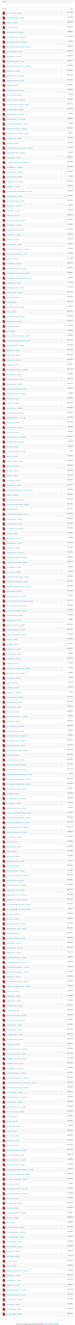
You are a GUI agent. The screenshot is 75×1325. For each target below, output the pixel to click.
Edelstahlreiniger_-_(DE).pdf (13, 283)
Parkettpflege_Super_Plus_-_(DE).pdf (16, 798)
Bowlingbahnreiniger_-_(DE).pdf (15, 182)
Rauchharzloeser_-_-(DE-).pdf (14, 847)
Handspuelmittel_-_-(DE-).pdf (14, 543)
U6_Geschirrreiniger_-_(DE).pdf (14, 1039)
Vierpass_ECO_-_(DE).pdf (13, 1251)
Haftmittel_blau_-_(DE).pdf (13, 538)
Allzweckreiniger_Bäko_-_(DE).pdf (15, 61)
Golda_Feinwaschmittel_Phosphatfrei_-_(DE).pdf (19, 490)
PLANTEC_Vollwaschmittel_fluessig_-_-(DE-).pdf (19, 813)
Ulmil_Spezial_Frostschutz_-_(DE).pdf (16, 1213)
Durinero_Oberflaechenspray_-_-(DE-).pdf (17, 249)
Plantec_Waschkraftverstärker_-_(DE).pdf (17, 827)
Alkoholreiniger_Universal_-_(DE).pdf (16, 42)
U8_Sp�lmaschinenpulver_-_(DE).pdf (16, 1059)
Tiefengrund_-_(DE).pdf (12, 991)
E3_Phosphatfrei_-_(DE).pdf (13, 264)
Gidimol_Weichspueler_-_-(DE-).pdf (15, 418)
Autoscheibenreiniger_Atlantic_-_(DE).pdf (17, 124)
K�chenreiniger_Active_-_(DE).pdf (15, 673)
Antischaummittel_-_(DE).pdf (14, 95)
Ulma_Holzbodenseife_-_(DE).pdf (15, 1165)
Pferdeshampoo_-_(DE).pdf (13, 803)
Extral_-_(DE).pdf (10, 331)
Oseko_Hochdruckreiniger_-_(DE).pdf (16, 765)
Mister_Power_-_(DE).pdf (12, 712)
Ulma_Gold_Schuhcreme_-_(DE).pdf (15, 1160)
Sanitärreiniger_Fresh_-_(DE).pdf (15, 880)
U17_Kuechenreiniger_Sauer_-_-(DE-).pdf (17, 1078)
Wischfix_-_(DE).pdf (11, 1266)
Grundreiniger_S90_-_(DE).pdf (14, 524)
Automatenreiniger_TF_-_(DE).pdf (15, 114)
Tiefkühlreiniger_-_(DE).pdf (13, 996)
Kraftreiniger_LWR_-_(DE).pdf (14, 654)
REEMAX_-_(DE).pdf (11, 851)
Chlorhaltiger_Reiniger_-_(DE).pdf (15, 201)
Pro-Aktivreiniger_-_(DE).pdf (13, 837)
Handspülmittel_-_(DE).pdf (13, 548)
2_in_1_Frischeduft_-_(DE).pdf (14, 13)
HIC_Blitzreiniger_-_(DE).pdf (13, 567)
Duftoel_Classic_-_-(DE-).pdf (13, 206)
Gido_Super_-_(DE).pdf (12, 471)
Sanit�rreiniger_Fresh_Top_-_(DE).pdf (16, 895)
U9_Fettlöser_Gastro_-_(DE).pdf (14, 1063)
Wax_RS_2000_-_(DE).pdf (12, 1256)
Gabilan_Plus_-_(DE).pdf (12, 398)
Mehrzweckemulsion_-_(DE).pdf (14, 697)
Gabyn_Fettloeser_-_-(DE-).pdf (14, 408)
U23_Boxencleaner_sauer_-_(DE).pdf (16, 1107)
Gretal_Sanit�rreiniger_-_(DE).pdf (15, 500)
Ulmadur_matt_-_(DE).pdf (13, 1126)
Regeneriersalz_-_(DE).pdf (13, 856)
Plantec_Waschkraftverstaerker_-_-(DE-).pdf (18, 822)
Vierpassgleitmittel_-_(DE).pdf (14, 1247)
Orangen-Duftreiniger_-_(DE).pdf (15, 731)
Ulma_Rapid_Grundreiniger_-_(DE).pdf (16, 1179)
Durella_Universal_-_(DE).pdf (14, 244)
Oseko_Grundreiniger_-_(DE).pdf (15, 760)
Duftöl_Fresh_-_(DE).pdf (12, 215)
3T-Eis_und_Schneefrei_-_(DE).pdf (15, 18)
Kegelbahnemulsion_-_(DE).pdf (14, 615)
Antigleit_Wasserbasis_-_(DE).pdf (15, 80)
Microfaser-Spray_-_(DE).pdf (13, 707)
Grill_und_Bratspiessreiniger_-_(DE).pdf (17, 514)
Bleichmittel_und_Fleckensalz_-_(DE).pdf (17, 162)
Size (71, 9)
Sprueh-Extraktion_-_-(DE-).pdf (14, 948)
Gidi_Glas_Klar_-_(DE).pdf (13, 423)
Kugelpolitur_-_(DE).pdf (12, 663)
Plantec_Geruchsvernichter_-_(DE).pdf (16, 808)
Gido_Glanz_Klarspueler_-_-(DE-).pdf (16, 451)
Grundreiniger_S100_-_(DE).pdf (14, 529)
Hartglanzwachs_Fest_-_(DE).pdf (15, 553)
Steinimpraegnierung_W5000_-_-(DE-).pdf (17, 972)
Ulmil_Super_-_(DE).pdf (12, 1218)
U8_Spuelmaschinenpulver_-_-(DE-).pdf (16, 1049)
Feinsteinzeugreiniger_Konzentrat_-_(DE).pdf (18, 341)
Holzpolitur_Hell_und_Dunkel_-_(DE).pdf (17, 582)
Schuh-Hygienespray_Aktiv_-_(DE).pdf (16, 928)
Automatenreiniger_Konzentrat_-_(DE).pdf (17, 105)
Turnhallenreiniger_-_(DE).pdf (14, 1006)
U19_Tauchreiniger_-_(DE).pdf (14, 1092)
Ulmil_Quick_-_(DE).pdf (12, 1208)
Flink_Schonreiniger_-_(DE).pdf (14, 384)
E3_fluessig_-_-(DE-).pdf (12, 259)
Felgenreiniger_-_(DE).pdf (13, 350)
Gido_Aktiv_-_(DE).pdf (12, 447)
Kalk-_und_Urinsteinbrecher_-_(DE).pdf (16, 606)
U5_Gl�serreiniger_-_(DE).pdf (14, 1034)
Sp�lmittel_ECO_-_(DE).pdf (13, 953)
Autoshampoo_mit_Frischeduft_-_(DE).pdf (17, 133)
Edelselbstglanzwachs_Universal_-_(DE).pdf (18, 273)
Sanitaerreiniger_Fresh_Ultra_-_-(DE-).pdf (17, 875)
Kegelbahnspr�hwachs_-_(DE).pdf (15, 630)
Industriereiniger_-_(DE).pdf (13, 591)
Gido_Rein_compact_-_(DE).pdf (14, 461)
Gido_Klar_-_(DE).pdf (11, 456)
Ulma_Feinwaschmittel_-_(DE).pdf (15, 1155)
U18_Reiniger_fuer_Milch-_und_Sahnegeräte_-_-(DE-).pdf (21, 1083)
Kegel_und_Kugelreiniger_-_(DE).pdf (15, 635)
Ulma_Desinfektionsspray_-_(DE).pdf (16, 1150)
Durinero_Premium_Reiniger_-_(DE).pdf (16, 254)
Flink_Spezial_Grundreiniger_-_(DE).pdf (16, 389)
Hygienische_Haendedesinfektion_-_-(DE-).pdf (18, 586)
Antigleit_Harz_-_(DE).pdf (13, 71)
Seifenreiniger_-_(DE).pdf (13, 933)
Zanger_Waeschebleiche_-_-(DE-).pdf (16, 1290)
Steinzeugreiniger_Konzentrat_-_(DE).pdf (17, 981)
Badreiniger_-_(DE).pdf (12, 143)
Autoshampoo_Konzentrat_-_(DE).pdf (16, 129)
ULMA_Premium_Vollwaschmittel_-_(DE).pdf (18, 1174)
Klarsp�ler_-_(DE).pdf (12, 644)
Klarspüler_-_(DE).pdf (12, 639)
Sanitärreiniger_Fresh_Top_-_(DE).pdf (16, 885)
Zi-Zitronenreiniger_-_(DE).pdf (14, 1300)
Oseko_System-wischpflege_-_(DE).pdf (16, 789)
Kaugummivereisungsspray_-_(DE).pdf (16, 610)
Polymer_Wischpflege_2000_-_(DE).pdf (16, 832)
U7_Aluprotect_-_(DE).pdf (13, 1044)
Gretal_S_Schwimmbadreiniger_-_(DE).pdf (17, 504)
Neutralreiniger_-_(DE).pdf (13, 721)
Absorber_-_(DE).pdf (11, 23)
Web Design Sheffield (51, 1324)
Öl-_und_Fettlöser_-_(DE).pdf (14, 1309)
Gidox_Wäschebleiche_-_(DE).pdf (15, 442)
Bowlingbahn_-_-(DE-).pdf (13, 186)
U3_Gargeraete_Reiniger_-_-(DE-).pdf (16, 1015)
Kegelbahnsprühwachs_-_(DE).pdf (15, 625)
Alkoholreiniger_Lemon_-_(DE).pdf (15, 37)
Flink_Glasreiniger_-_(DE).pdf (14, 374)
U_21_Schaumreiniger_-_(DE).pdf (15, 1237)
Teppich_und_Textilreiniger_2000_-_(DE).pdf (18, 986)
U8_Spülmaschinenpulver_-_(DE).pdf (16, 1054)
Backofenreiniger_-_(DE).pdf (13, 138)
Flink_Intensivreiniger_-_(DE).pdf (14, 379)
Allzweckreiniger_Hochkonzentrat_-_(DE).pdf (18, 66)
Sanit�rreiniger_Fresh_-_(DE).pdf (15, 890)
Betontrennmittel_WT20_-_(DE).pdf (15, 153)
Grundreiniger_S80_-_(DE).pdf (14, 519)
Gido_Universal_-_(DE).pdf (13, 480)
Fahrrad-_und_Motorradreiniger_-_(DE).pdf (18, 336)
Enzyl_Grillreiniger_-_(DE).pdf (14, 321)
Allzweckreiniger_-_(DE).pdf (13, 56)
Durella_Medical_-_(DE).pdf (13, 225)
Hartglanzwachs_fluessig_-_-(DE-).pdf (16, 557)
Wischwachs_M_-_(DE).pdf (13, 1285)
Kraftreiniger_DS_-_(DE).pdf (13, 649)
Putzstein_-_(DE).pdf (11, 842)
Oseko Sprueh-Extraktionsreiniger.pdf (16, 736)
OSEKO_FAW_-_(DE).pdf (12, 755)
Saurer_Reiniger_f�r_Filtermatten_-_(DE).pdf (18, 904)
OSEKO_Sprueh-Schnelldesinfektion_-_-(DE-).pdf (19, 774)
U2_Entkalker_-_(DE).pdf (12, 1010)
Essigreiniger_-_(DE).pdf (12, 326)
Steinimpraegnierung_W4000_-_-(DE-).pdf (17, 967)
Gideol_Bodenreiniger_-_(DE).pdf (15, 413)
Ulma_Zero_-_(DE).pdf (12, 1198)
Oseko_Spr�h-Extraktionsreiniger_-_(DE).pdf (18, 784)
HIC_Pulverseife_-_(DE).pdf (13, 572)
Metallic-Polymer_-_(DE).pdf (13, 702)
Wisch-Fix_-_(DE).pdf (11, 1261)
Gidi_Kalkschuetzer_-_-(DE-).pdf (14, 427)
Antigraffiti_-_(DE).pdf (12, 85)
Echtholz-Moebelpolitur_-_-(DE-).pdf (16, 268)
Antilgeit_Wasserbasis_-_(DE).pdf (15, 90)
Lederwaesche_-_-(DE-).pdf (13, 692)
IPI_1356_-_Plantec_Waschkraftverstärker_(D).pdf (19, 601)
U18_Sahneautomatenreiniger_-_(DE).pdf (17, 1087)
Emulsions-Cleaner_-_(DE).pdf (14, 292)
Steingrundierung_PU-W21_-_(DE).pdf (16, 957)
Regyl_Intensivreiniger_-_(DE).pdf (15, 861)
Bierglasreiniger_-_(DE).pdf (13, 158)
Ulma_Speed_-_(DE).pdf (12, 1184)
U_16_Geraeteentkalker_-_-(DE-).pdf (16, 1232)
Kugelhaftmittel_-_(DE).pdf (13, 659)
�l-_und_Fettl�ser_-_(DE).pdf (14, 1314)
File (4, 9)
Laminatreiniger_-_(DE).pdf (13, 678)
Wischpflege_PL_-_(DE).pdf (13, 1275)
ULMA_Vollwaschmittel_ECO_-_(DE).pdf (16, 1194)
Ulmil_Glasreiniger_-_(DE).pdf (14, 1203)
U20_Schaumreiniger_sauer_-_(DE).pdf (16, 1097)
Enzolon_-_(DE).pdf (11, 312)
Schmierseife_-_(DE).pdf (12, 919)
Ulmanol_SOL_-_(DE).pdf (12, 1141)
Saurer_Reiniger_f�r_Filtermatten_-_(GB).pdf (18, 909)
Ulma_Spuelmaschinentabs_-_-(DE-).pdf (17, 1189)
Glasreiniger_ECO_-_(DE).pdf (14, 485)
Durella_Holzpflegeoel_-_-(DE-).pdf (15, 220)
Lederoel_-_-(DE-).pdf (12, 683)
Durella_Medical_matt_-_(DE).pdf (15, 230)
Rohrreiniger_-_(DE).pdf (12, 866)
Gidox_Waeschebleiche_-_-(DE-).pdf (16, 437)
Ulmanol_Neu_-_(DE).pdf (12, 1136)
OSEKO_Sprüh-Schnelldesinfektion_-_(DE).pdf (18, 779)
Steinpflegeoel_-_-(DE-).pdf (13, 977)
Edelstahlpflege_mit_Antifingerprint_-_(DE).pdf (18, 278)
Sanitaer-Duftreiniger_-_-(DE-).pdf (15, 871)
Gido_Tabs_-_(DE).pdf (12, 476)
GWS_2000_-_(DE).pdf (12, 533)
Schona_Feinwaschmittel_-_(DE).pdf (15, 924)
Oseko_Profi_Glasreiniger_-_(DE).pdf (16, 769)
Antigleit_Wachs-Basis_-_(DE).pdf (15, 76)
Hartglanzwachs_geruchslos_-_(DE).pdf (16, 562)
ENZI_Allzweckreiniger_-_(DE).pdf (15, 307)
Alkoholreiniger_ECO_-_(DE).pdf (14, 32)
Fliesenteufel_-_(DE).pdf (12, 365)
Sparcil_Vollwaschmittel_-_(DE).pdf (15, 938)
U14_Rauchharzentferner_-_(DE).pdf (16, 1073)
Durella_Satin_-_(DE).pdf (12, 239)
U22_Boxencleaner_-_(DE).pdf (14, 1102)
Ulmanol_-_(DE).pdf (11, 1131)
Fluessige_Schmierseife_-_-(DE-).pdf (15, 394)
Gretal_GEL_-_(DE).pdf (12, 495)
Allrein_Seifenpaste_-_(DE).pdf (14, 52)
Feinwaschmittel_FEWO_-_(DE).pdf (15, 345)
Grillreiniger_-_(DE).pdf (12, 509)
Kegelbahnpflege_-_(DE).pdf (13, 620)
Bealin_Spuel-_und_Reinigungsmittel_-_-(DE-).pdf (19, 148)
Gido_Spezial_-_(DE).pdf (12, 466)
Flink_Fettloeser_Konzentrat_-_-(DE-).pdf (17, 370)
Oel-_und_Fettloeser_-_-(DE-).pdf (15, 726)
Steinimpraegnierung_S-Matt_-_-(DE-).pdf (17, 962)
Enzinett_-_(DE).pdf (11, 302)
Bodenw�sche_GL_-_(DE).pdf (14, 167)
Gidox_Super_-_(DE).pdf (12, 432)
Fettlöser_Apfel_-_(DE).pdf (13, 355)
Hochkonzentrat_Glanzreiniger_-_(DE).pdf (17, 577)
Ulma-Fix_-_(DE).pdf (11, 1116)
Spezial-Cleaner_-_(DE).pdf (13, 943)
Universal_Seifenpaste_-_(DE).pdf (15, 1227)
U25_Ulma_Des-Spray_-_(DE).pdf (15, 1112)
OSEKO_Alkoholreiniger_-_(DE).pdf (15, 745)
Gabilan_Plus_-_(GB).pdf (12, 403)
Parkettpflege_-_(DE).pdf (12, 794)
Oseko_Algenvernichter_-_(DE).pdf (15, 741)
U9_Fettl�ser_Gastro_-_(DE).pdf (15, 1068)
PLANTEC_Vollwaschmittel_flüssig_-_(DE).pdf (18, 818)
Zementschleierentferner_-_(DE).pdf (16, 1295)
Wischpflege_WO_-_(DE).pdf (13, 1280)
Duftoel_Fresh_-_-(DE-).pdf (13, 211)
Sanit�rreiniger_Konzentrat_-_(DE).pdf (16, 900)
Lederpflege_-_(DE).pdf (12, 688)
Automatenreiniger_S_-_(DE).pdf (15, 109)
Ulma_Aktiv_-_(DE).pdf (12, 1145)
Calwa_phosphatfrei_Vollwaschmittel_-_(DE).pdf (19, 191)
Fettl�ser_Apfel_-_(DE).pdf (13, 360)
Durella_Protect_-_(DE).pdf (13, 235)
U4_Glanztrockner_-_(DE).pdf (14, 1025)
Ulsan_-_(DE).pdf (10, 1222)
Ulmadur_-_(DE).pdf (11, 1121)
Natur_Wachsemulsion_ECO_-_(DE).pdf (16, 716)
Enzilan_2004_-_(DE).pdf (12, 297)
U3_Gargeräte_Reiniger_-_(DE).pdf (15, 1020)
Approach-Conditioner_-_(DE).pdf (15, 100)
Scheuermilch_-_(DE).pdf (12, 914)
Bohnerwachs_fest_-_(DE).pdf (14, 177)
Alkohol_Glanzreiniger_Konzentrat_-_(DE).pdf (18, 47)
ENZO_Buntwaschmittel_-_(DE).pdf (15, 317)
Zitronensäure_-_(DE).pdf (13, 1304)
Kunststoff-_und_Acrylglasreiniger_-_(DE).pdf (18, 668)
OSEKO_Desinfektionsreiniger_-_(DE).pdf (17, 750)
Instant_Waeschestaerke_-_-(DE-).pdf (16, 596)
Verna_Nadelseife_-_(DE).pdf (14, 1242)
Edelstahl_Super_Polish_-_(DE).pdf (15, 288)
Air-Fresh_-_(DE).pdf (11, 27)
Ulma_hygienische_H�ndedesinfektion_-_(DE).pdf (19, 1169)
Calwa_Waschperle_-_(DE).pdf (14, 196)
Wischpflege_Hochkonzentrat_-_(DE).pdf (17, 1271)
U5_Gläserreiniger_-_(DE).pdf (14, 1030)
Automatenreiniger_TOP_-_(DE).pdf (15, 119)
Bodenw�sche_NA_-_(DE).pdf (14, 172)
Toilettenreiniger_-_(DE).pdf (13, 1001)
